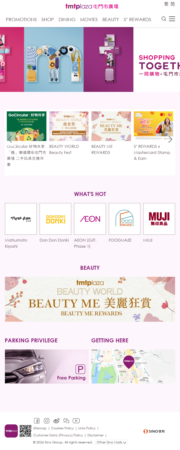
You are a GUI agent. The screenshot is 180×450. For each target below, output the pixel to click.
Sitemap (40, 428)
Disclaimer (95, 435)
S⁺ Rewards (137, 19)
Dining (67, 19)
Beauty (110, 19)
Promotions (21, 19)
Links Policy (87, 428)
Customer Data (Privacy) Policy (58, 435)
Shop (47, 19)
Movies (89, 19)
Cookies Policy (62, 428)
